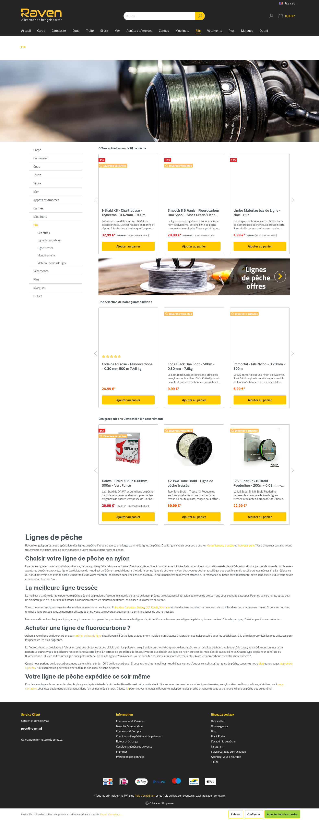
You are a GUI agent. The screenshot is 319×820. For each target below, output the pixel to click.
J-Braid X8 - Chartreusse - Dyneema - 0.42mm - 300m (123, 212)
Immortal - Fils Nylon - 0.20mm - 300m (259, 366)
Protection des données (130, 756)
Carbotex (130, 607)
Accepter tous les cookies (282, 814)
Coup (36, 166)
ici (127, 688)
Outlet (37, 295)
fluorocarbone (246, 545)
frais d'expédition (145, 795)
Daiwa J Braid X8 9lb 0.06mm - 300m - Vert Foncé (126, 483)
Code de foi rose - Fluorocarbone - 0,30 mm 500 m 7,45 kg (127, 366)
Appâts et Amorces (46, 199)
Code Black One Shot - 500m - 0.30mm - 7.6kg (191, 366)
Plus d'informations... (111, 814)
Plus (36, 279)
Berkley (119, 607)
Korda (154, 607)
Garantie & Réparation (129, 726)
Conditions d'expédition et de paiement (139, 736)
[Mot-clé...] (159, 16)
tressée (229, 545)
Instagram (217, 746)
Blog (213, 731)
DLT (148, 607)
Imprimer (121, 751)
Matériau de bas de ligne (52, 263)
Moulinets (40, 216)
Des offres (43, 233)
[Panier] (287, 16)
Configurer (253, 814)
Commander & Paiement (130, 721)
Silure (37, 183)
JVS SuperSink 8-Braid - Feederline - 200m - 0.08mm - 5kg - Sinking (257, 483)
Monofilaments (46, 255)
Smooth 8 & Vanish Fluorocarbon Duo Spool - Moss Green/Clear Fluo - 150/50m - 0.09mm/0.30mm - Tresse (193, 212)
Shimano (164, 607)
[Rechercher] (200, 16)
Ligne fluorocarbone (49, 240)
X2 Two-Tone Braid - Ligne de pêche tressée (190, 483)
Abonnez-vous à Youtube (226, 756)
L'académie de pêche (223, 741)
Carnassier (40, 158)
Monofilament (215, 545)
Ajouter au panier (128, 246)
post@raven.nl (31, 728)
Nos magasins (219, 726)
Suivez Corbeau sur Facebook (228, 751)
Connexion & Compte (128, 731)
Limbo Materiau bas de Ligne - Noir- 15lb (257, 212)
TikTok (214, 762)
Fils (35, 224)
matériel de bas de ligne (87, 635)
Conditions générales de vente (134, 746)
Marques (39, 287)
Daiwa (140, 607)
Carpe (37, 149)
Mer (36, 191)
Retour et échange (127, 741)
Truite (37, 174)
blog (261, 663)
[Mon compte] (271, 16)
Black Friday (218, 736)
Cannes (38, 208)
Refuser (235, 814)
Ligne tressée (45, 248)
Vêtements (40, 270)
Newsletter (217, 721)
